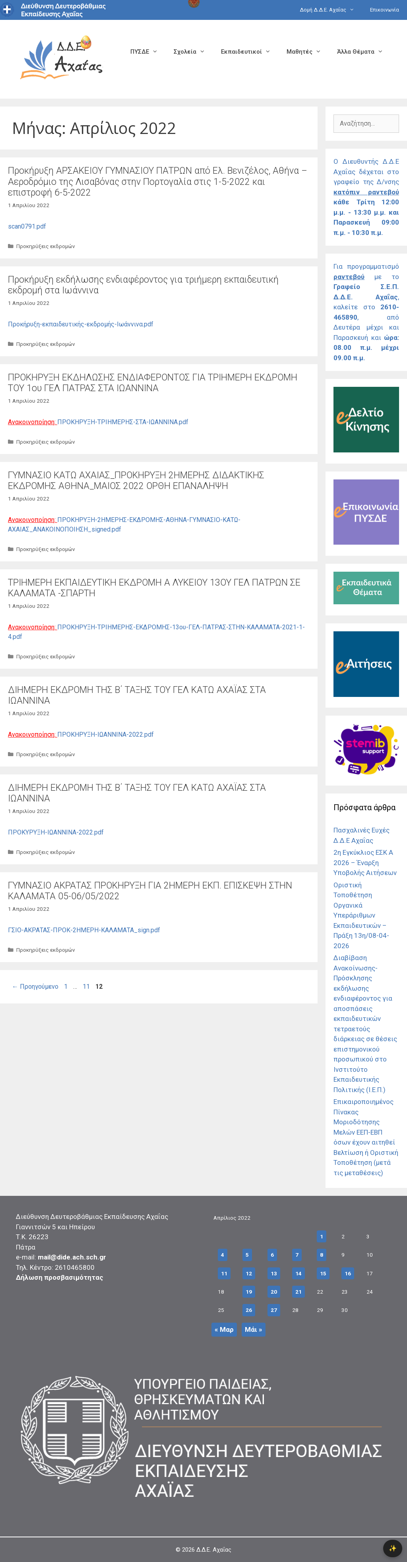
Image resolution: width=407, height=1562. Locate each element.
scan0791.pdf (27, 226)
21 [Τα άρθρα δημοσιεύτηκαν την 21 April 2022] (298, 1291)
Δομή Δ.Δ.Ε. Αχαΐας (331, 10)
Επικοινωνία (384, 10)
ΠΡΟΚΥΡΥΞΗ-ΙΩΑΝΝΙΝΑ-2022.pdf (56, 832)
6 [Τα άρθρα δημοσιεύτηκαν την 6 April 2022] (272, 1255)
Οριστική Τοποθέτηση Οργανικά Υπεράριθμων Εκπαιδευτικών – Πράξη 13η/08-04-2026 (361, 915)
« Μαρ (224, 1329)
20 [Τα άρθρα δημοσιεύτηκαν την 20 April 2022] (274, 1291)
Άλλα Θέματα (364, 52)
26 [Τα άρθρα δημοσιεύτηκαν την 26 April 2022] (249, 1310)
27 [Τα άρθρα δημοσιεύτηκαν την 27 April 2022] (274, 1310)
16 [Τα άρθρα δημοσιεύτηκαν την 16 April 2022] (348, 1273)
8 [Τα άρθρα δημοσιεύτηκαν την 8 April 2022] (321, 1255)
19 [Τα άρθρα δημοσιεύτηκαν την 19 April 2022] (249, 1291)
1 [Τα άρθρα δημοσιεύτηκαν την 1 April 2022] (321, 1236)
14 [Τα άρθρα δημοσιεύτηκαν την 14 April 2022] (298, 1273)
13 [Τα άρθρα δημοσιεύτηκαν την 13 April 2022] (274, 1273)
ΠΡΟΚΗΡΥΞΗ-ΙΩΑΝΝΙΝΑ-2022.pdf (105, 734)
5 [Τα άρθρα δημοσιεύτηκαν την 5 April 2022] (247, 1255)
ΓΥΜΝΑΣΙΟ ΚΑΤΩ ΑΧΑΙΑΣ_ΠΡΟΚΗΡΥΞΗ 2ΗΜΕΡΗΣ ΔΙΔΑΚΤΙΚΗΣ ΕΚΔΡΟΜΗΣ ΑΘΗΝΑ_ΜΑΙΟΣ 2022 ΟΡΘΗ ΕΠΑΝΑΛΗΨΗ (136, 481)
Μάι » (253, 1329)
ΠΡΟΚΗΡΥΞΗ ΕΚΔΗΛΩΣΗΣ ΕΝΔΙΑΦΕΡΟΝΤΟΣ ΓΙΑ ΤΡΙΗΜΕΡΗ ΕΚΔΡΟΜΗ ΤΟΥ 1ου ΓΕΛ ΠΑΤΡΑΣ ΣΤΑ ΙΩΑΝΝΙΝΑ (152, 383)
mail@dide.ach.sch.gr (72, 1257)
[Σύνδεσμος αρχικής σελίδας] (61, 58)
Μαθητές (308, 52)
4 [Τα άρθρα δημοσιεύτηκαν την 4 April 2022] (222, 1255)
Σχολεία (193, 52)
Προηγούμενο (35, 986)
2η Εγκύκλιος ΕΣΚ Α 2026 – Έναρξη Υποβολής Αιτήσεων (365, 862)
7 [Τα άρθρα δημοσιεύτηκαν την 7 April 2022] (296, 1255)
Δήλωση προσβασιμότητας (59, 1277)
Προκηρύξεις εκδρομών (45, 246)
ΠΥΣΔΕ (148, 52)
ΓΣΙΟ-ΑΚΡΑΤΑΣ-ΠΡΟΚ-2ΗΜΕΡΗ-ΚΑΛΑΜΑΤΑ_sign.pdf (84, 930)
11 (87, 986)
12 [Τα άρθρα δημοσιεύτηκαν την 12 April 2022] (249, 1273)
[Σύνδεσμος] (366, 450)
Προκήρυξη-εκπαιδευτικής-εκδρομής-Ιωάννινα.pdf (80, 324)
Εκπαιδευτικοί (250, 52)
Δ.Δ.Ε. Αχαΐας (213, 1549)
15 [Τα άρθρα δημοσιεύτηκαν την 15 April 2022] (323, 1273)
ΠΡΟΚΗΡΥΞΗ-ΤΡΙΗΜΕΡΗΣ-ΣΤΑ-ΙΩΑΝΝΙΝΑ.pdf (122, 422)
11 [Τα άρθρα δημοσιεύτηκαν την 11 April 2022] (224, 1273)
